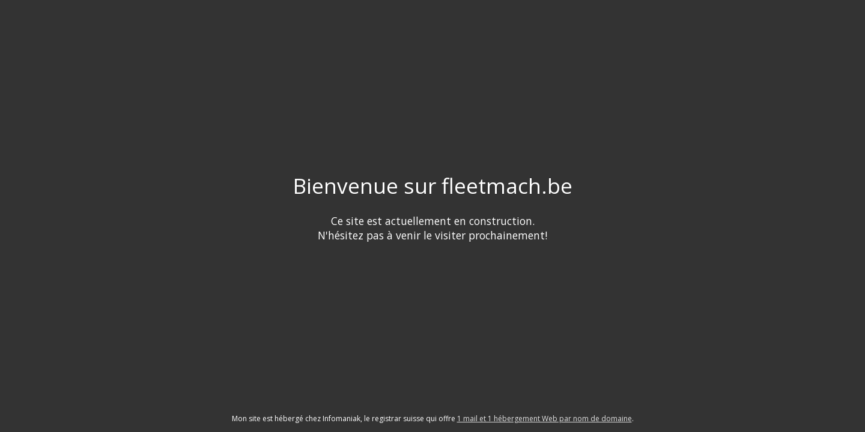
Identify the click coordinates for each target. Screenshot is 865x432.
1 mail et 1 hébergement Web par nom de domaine (544, 418)
